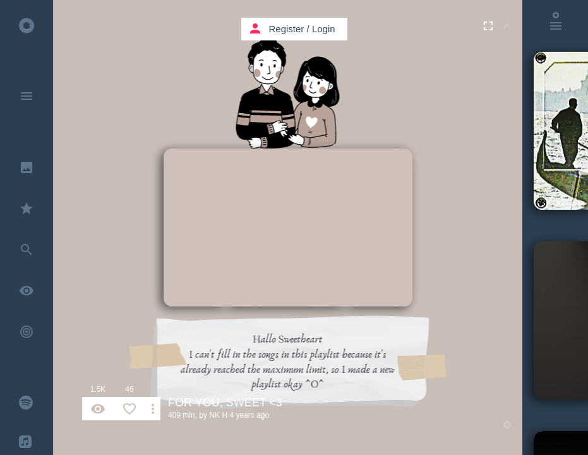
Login (323, 28)
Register (286, 28)
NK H (218, 415)
